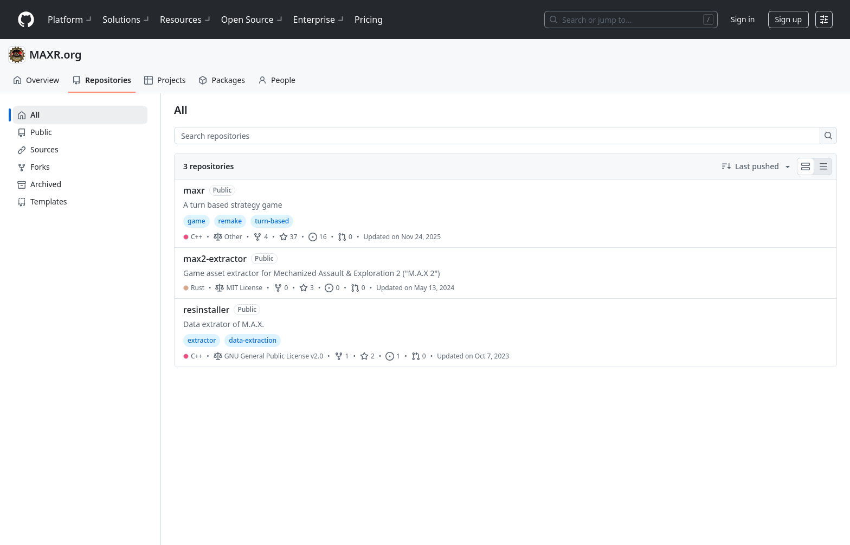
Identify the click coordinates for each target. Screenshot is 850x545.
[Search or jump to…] (631, 19)
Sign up (788, 19)
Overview (36, 80)
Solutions (126, 19)
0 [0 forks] (281, 287)
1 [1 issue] (392, 356)
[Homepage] (26, 20)
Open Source (253, 19)
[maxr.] (505, 213)
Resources (186, 19)
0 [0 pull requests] (345, 236)
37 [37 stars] (288, 236)
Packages (221, 80)
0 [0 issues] (332, 287)
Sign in (743, 19)
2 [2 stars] (367, 356)
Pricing (369, 19)
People (276, 80)
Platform (71, 19)
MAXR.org (55, 54)
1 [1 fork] (341, 356)
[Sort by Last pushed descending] (756, 166)
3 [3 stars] (306, 287)
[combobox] (500, 135)
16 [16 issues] (317, 236)
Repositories (101, 80)
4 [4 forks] (260, 236)
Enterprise (319, 19)
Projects (164, 80)
